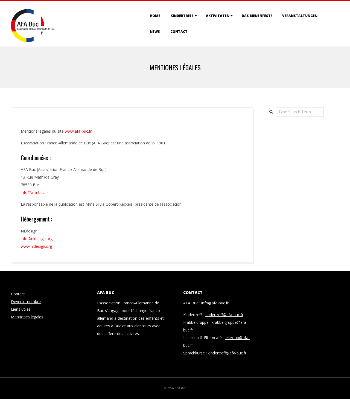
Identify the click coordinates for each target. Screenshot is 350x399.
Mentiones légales (27, 316)
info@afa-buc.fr (215, 302)
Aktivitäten (217, 15)
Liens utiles (21, 309)
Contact (179, 31)
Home (155, 15)
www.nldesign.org (36, 246)
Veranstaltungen (299, 15)
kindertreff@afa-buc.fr (224, 314)
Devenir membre (26, 301)
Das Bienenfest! (257, 15)
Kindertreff (182, 15)
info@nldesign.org (36, 238)
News (155, 31)
